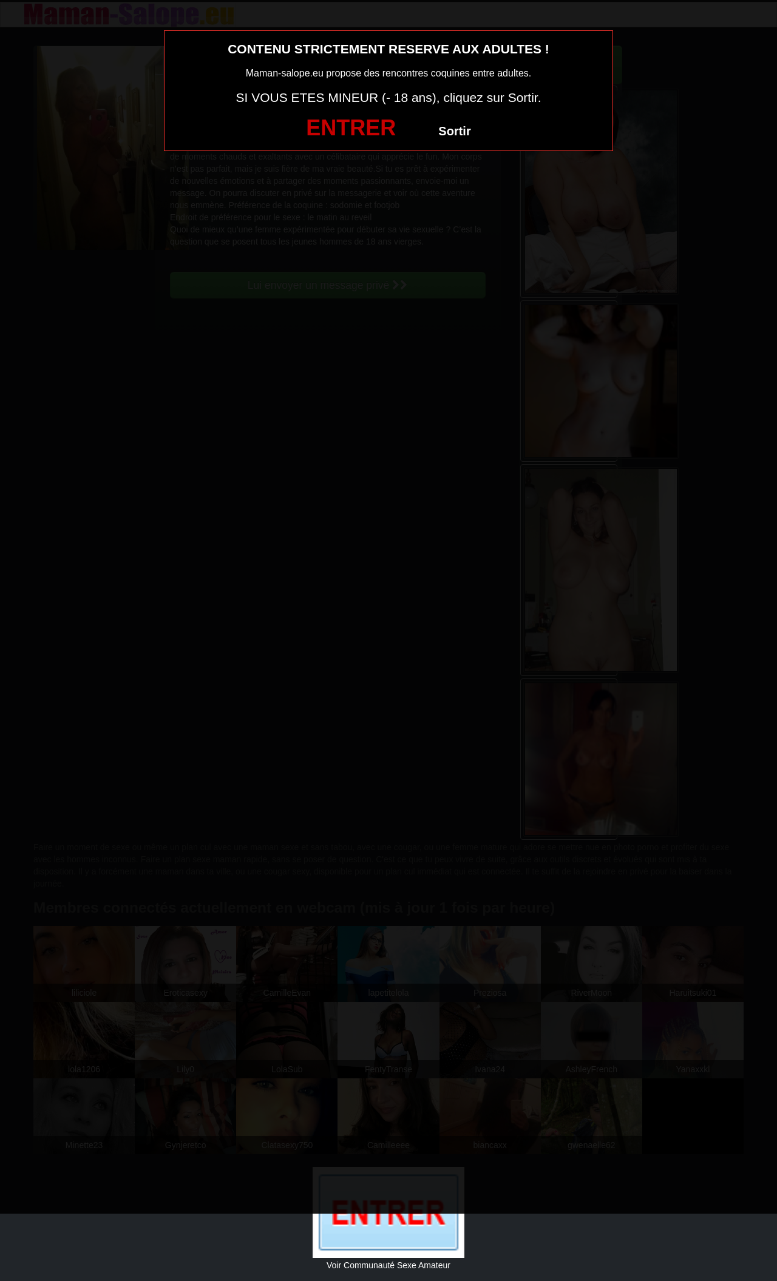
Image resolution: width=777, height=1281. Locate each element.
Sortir (454, 131)
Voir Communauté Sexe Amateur (388, 1265)
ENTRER (351, 127)
